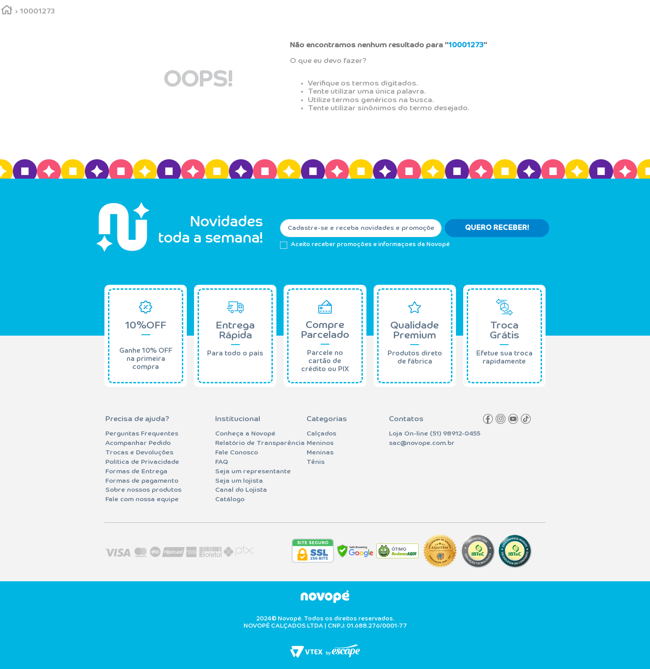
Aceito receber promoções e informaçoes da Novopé (370, 244)
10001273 (37, 11)
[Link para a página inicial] (7, 11)
